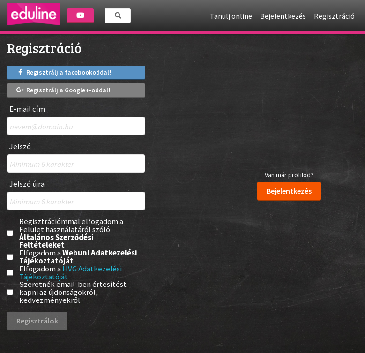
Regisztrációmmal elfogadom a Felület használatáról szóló (71, 233)
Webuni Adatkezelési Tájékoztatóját (78, 257)
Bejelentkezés (283, 16)
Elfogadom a (78, 257)
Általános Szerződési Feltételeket (56, 241)
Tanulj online (231, 16)
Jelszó (20, 146)
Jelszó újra (27, 184)
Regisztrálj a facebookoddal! (63, 72)
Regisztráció (334, 16)
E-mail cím (27, 109)
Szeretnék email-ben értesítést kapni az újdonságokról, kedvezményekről (73, 292)
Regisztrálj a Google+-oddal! (63, 90)
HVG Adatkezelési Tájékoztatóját (70, 272)
